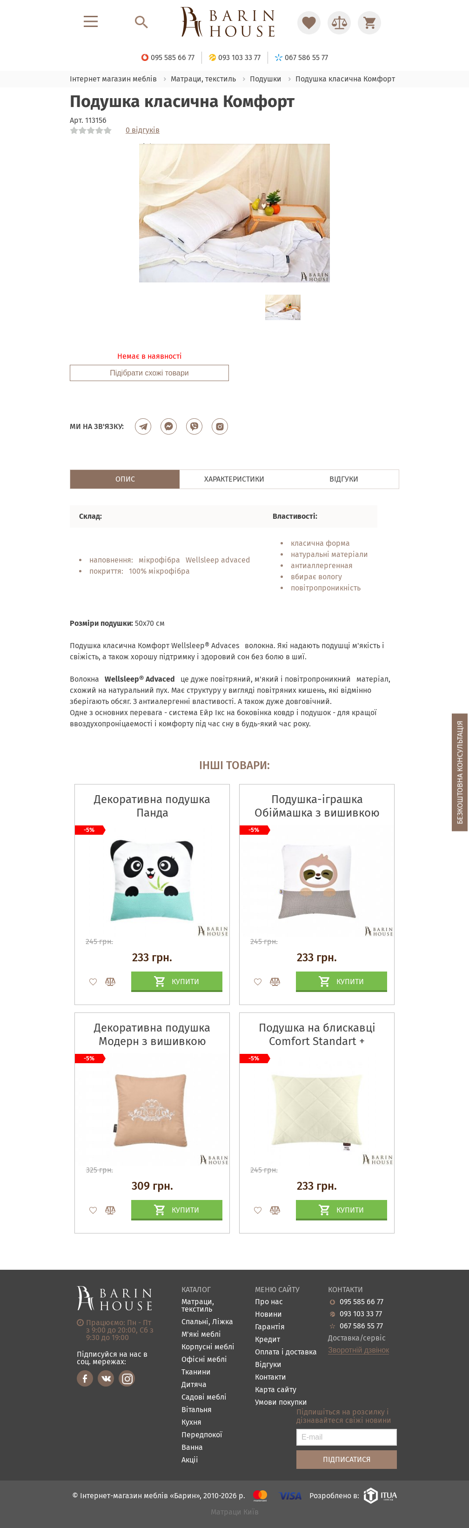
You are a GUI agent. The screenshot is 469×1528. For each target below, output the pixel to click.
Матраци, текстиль (197, 1306)
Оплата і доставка (286, 1352)
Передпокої (201, 1435)
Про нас (269, 1302)
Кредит (267, 1340)
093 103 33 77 (361, 1314)
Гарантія (270, 1327)
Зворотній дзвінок (358, 1350)
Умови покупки (281, 1403)
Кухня (191, 1423)
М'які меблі (201, 1335)
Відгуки (268, 1365)
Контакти (270, 1377)
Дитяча (194, 1385)
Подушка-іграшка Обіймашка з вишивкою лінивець (317, 813)
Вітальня (196, 1410)
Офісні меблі (204, 1360)
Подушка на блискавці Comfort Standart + (317, 1034)
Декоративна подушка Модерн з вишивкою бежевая (152, 1041)
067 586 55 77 (361, 1326)
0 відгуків (143, 130)
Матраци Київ (235, 1512)
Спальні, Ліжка (207, 1322)
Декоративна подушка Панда (152, 806)
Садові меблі (204, 1397)
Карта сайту (275, 1390)
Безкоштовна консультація (460, 772)
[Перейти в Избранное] (309, 22)
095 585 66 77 (361, 1302)
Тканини (196, 1372)
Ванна (192, 1448)
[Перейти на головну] (234, 22)
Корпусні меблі (207, 1347)
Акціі (189, 1460)
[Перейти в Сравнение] (339, 22)
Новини (268, 1315)
